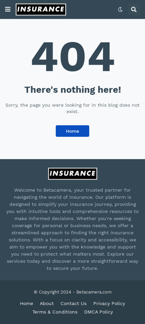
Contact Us (74, 303)
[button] (8, 9)
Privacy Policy (109, 303)
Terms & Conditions (54, 312)
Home (72, 131)
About (47, 303)
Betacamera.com (94, 292)
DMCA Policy (98, 312)
